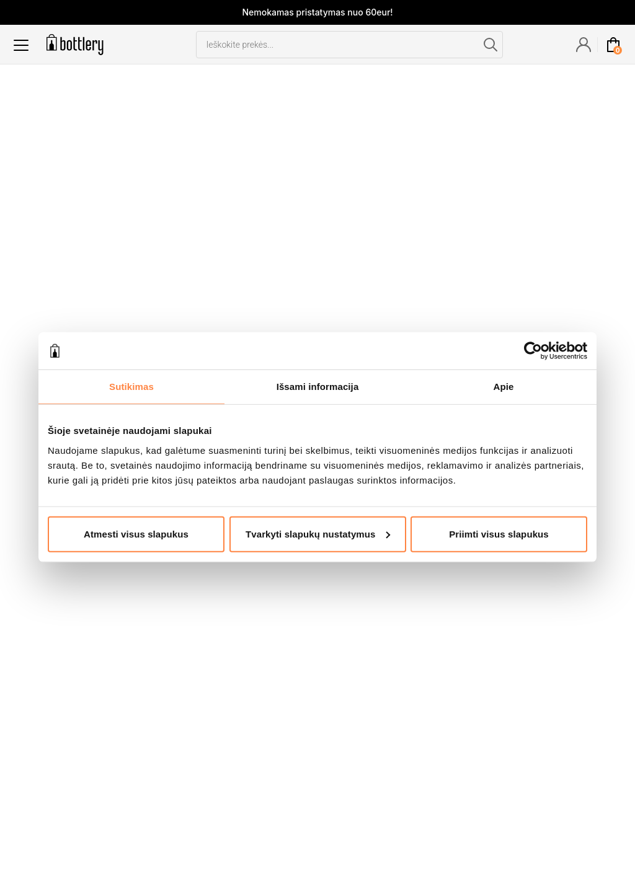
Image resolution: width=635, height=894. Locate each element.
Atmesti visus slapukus (136, 533)
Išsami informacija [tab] (318, 386)
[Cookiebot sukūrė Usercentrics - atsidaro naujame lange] (533, 351)
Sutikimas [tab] (131, 386)
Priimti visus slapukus (499, 533)
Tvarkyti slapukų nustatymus (318, 533)
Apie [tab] (504, 386)
